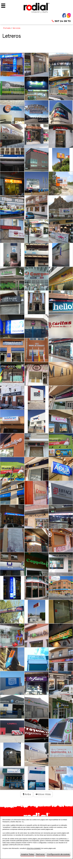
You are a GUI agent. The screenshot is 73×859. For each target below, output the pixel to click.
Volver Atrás (43, 794)
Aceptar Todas (27, 854)
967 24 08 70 (61, 21)
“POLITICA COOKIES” (34, 848)
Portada (7, 28)
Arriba (26, 794)
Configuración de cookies (58, 854)
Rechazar (40, 854)
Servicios (16, 28)
